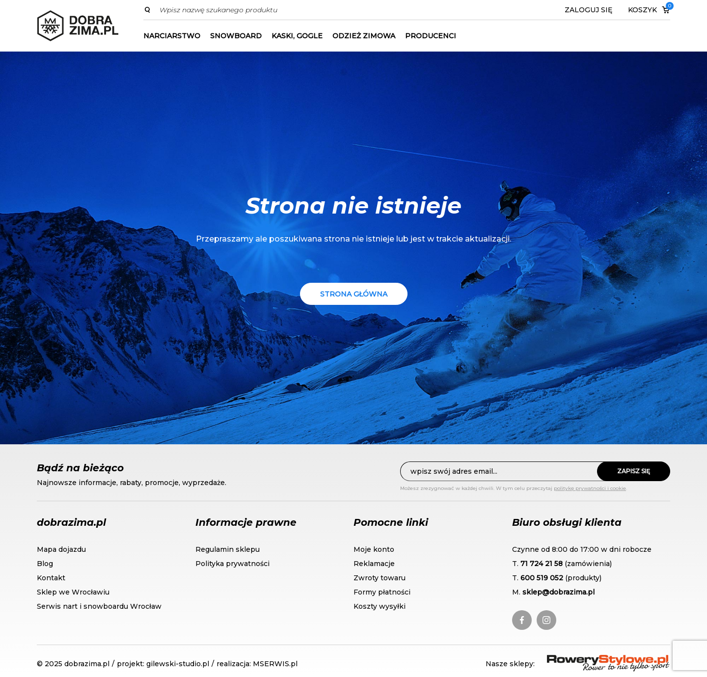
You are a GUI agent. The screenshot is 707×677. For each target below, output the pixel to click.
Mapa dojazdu (61, 549)
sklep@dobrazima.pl (558, 592)
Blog (45, 563)
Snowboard (236, 35)
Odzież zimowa (363, 35)
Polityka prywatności (232, 563)
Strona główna (353, 294)
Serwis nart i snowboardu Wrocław (99, 606)
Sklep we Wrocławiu (73, 592)
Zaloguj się (588, 9)
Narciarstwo (171, 35)
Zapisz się (633, 471)
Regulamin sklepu (227, 549)
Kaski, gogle (297, 35)
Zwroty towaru (380, 577)
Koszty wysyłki (380, 606)
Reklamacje (374, 563)
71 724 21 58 (541, 563)
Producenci (430, 35)
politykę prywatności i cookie (590, 488)
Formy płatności (382, 592)
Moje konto (374, 549)
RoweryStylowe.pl (582, 660)
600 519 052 (541, 577)
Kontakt (51, 577)
